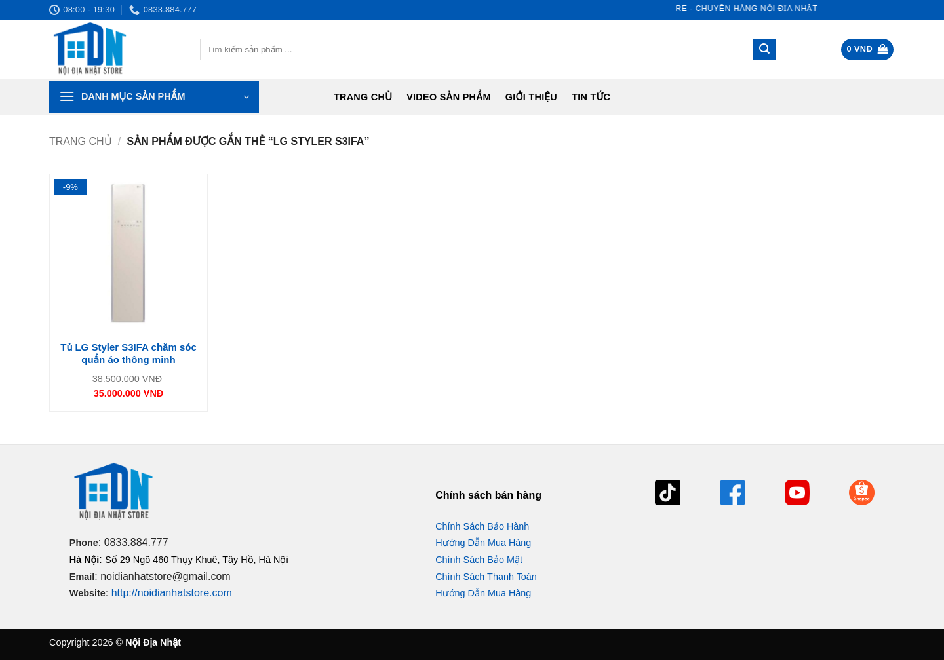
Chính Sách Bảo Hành (482, 526)
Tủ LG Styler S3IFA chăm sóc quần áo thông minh (128, 353)
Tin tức (591, 97)
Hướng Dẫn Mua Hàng (483, 542)
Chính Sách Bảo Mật (478, 559)
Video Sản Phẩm (448, 97)
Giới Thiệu (531, 97)
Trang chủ (363, 97)
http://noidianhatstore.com (171, 592)
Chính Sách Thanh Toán (486, 577)
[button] (867, 49)
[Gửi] (764, 50)
